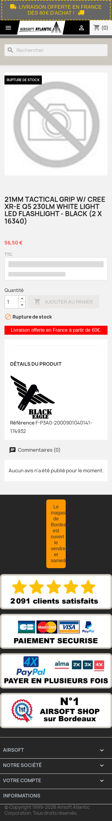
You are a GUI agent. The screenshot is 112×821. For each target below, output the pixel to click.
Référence (22, 423)
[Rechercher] (56, 50)
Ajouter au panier (63, 302)
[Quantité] (11, 301)
